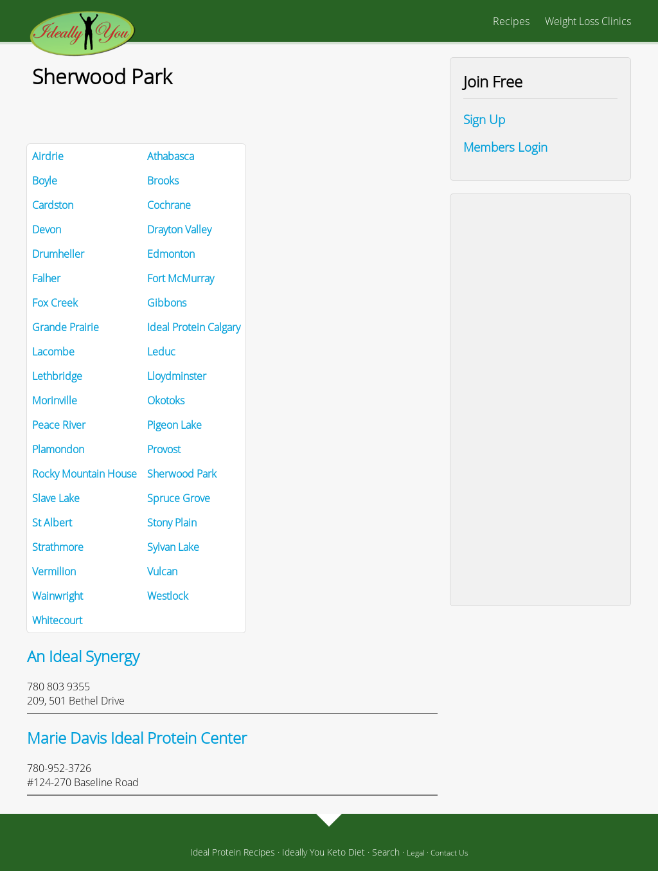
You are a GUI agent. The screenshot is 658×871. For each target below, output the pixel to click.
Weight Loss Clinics (588, 21)
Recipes (511, 21)
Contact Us (449, 852)
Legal (416, 852)
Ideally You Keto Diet (323, 852)
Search (386, 852)
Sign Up (484, 119)
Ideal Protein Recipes (232, 852)
